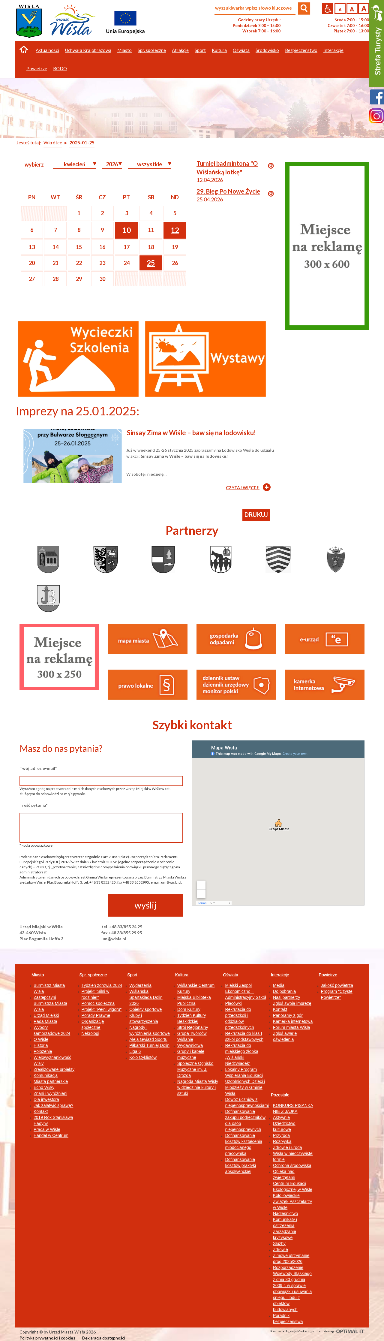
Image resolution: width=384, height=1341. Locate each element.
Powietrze (328, 974)
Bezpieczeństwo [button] (301, 50)
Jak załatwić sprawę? (53, 1105)
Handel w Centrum (51, 1135)
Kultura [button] (219, 50)
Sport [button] (200, 50)
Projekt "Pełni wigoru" (102, 1009)
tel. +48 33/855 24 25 (121, 926)
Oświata (230, 974)
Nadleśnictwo (285, 1213)
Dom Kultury (188, 1009)
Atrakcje (180, 50)
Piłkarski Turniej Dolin (149, 1045)
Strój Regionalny (192, 1027)
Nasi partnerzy (286, 997)
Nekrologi (90, 1033)
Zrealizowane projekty (54, 1069)
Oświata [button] (241, 50)
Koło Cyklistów (143, 1057)
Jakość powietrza (337, 985)
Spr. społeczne (93, 974)
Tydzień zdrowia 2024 (102, 985)
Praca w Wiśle (47, 1129)
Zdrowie (280, 1249)
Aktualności (47, 50)
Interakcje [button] (333, 50)
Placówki (233, 1003)
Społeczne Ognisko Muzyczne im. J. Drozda (195, 1069)
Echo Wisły (44, 1087)
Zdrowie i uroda (287, 1147)
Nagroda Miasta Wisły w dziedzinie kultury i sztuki (197, 1087)
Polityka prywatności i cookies (47, 1337)
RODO (60, 68)
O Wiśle (41, 1039)
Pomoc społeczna (98, 1003)
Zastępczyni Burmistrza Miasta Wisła (50, 1003)
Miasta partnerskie (51, 1081)
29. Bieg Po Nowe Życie (228, 191)
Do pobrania (284, 991)
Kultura (181, 974)
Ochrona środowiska (292, 1165)
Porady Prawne (96, 1015)
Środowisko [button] (267, 50)
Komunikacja (46, 1075)
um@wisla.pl (113, 938)
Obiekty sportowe (145, 1009)
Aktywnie (281, 1117)
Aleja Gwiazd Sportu (148, 1039)
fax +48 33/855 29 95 (121, 932)
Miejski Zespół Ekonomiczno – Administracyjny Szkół (245, 991)
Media (278, 985)
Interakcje (280, 974)
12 (175, 230)
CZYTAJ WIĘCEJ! (243, 487)
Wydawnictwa (190, 1045)
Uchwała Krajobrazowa (88, 50)
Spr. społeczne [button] (152, 50)
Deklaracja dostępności (103, 1337)
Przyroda (281, 1135)
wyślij (145, 905)
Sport (132, 974)
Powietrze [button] (36, 68)
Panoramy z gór (288, 1015)
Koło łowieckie (286, 1195)
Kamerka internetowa (293, 1021)
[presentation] (65, 905)
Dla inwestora (46, 1099)
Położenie (43, 1051)
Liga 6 (135, 1051)
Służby (279, 1243)
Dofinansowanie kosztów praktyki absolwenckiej (240, 1165)
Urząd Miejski (46, 1015)
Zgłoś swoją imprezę (292, 1003)
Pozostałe (280, 1094)
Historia (41, 1045)
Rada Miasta (45, 1021)
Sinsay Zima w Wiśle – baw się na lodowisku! (191, 433)
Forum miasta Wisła (291, 1027)
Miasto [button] (124, 50)
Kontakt (41, 1111)
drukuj (256, 514)
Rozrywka (282, 1141)
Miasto (38, 974)
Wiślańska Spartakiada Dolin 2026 (146, 997)
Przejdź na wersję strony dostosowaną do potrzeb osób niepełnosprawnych (327, 8)
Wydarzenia (140, 985)
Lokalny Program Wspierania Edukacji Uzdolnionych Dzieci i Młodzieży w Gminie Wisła (245, 1081)
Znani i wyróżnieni (50, 1093)
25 (151, 262)
